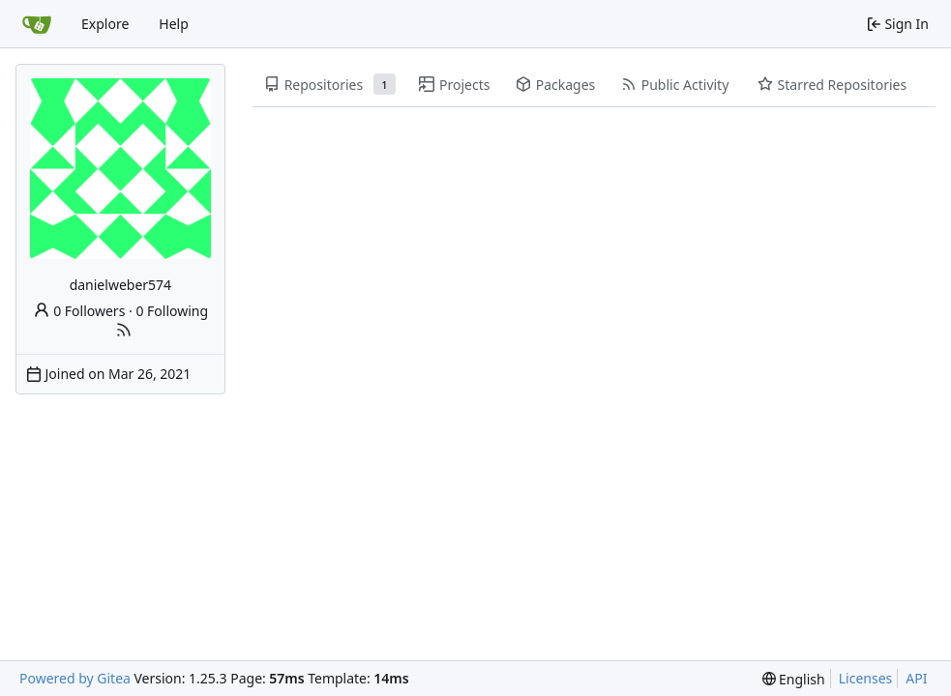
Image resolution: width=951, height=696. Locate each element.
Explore (105, 23)
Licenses (866, 678)
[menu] (793, 679)
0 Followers (79, 311)
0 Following (171, 311)
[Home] (37, 24)
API (916, 678)
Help (174, 23)
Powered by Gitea (75, 678)
